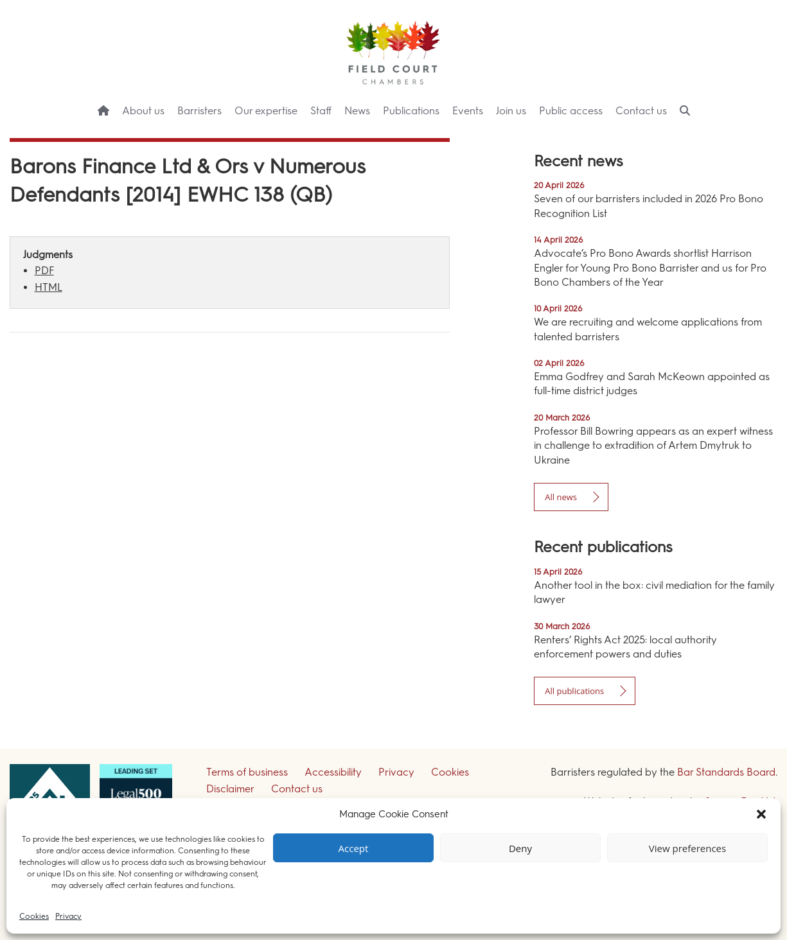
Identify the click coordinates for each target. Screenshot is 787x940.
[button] (761, 814)
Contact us (641, 111)
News (357, 111)
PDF (44, 271)
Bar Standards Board (726, 772)
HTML (48, 287)
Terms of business (247, 772)
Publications (411, 111)
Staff (321, 111)
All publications (574, 691)
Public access (571, 111)
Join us (511, 111)
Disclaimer (230, 789)
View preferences (687, 848)
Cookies (34, 916)
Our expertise (265, 111)
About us (143, 111)
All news (561, 497)
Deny (520, 848)
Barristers (199, 111)
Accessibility (333, 772)
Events (467, 111)
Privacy (68, 916)
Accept (354, 848)
